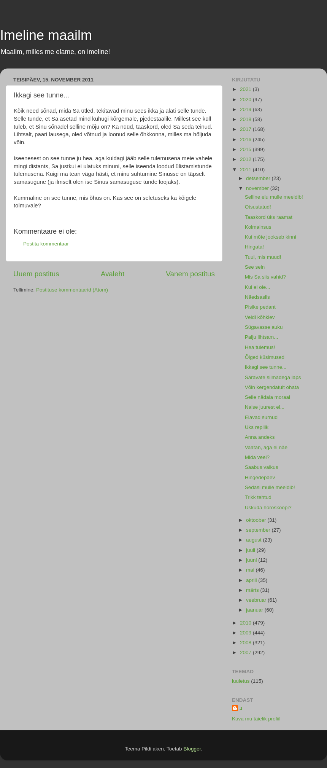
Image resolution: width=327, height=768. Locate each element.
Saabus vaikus (261, 467)
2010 (246, 623)
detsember (259, 178)
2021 (246, 89)
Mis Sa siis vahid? (265, 277)
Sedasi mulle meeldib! (270, 487)
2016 (246, 139)
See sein (255, 267)
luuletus (241, 681)
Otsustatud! (258, 207)
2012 (246, 159)
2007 (246, 652)
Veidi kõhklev (260, 317)
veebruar (257, 600)
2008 (246, 642)
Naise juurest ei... (264, 407)
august (254, 540)
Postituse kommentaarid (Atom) (72, 290)
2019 (246, 109)
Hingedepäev (260, 477)
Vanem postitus (190, 274)
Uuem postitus (36, 274)
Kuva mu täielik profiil (256, 719)
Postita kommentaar (46, 244)
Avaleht (113, 274)
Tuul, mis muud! (263, 257)
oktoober (256, 520)
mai (251, 570)
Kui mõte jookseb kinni (270, 237)
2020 (246, 99)
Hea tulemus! (260, 347)
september (259, 530)
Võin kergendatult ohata (272, 387)
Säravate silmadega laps (273, 377)
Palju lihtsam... (261, 337)
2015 (246, 149)
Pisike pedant (260, 307)
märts (253, 590)
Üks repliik (256, 427)
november (258, 188)
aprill (252, 580)
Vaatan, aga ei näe (266, 447)
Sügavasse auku (264, 327)
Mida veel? (257, 457)
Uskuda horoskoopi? (268, 507)
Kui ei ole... (257, 287)
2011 (246, 169)
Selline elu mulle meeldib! (274, 197)
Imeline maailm (46, 35)
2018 (246, 119)
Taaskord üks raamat (268, 217)
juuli (251, 550)
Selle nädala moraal (267, 397)
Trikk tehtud (258, 497)
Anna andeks (260, 437)
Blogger (192, 749)
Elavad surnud (261, 417)
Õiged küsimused (264, 357)
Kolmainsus (258, 227)
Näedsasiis (257, 297)
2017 (246, 129)
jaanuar (255, 610)
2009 (246, 633)
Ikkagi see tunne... (266, 367)
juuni (252, 560)
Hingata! (254, 247)
